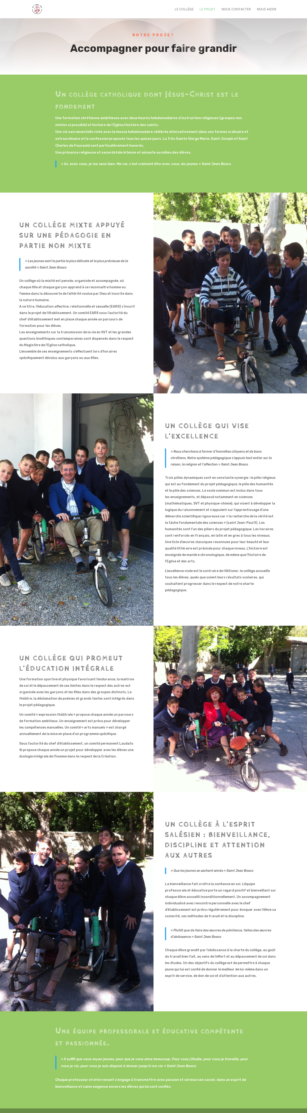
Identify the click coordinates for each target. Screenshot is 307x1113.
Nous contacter (236, 9)
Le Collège (184, 9)
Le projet (207, 9)
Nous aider (266, 9)
